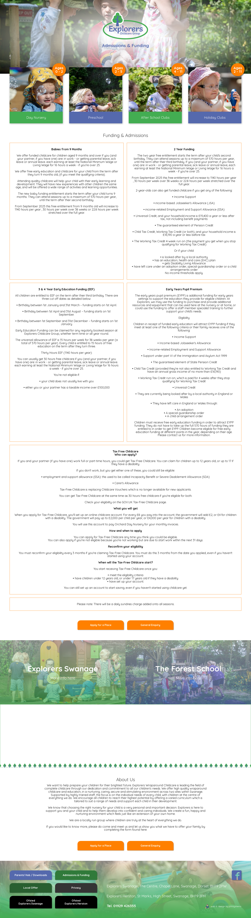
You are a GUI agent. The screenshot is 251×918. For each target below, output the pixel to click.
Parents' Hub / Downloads (31, 875)
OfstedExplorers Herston (76, 902)
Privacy (76, 887)
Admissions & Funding (76, 875)
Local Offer (30, 887)
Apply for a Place (100, 625)
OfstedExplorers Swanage (31, 902)
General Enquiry (150, 625)
